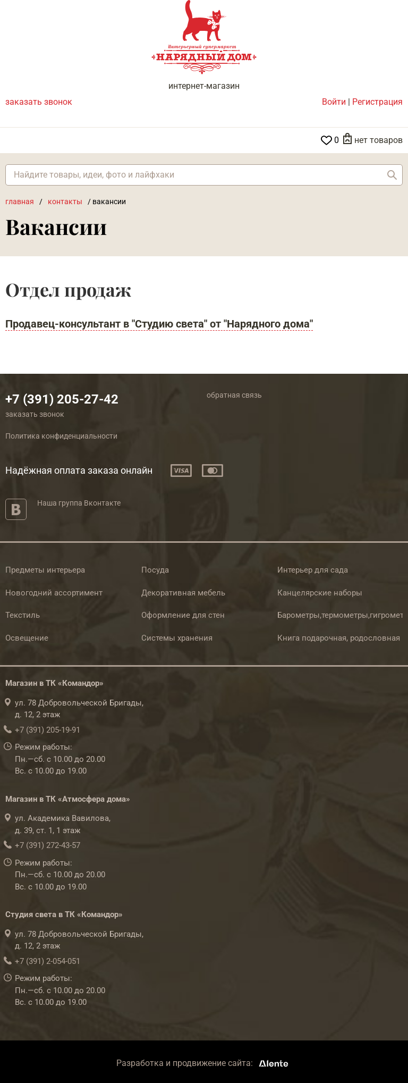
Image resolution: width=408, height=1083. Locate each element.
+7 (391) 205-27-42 (61, 399)
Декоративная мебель (183, 593)
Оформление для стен (183, 615)
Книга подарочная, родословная (338, 638)
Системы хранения (176, 638)
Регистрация (377, 102)
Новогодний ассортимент (54, 593)
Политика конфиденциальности (61, 436)
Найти (392, 175)
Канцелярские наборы (319, 593)
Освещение (26, 638)
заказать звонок (38, 102)
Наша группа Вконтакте (79, 503)
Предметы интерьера (45, 570)
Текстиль (22, 615)
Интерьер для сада (312, 570)
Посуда (155, 570)
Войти (334, 102)
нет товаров (378, 140)
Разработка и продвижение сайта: (204, 1063)
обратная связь (234, 395)
